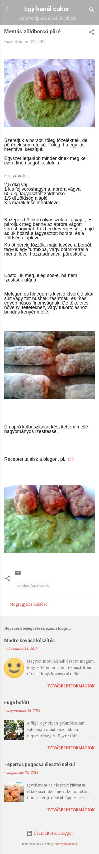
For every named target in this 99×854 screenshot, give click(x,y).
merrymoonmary (66, 844)
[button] (91, 33)
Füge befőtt (17, 702)
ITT (70, 459)
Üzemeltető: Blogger (49, 833)
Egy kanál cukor (46, 9)
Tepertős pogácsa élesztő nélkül (39, 764)
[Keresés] (91, 11)
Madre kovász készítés (29, 640)
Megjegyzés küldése (29, 604)
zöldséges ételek (33, 585)
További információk (71, 685)
